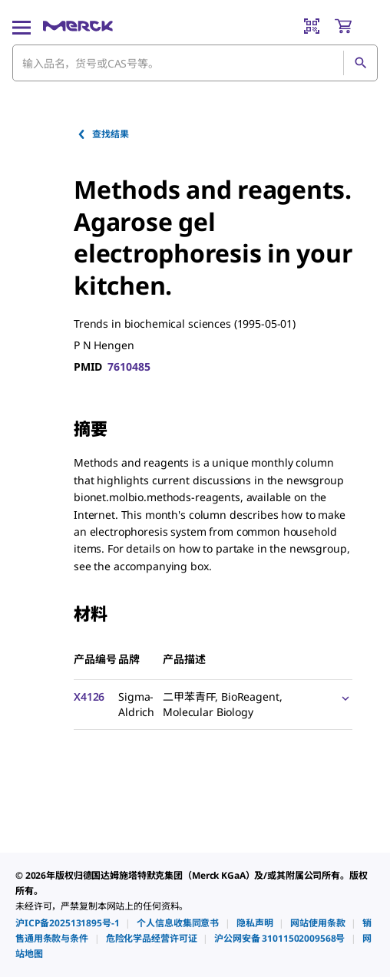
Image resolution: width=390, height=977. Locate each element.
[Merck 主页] (78, 26)
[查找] (360, 63)
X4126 (89, 696)
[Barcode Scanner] (311, 26)
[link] (67, 922)
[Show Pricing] (342, 698)
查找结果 (102, 133)
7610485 (128, 366)
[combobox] (195, 63)
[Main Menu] (21, 26)
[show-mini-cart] (355, 26)
